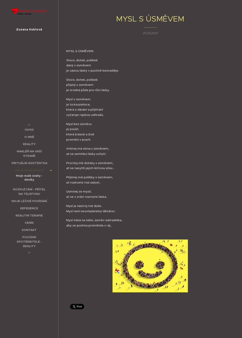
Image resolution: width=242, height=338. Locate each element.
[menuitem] (29, 129)
